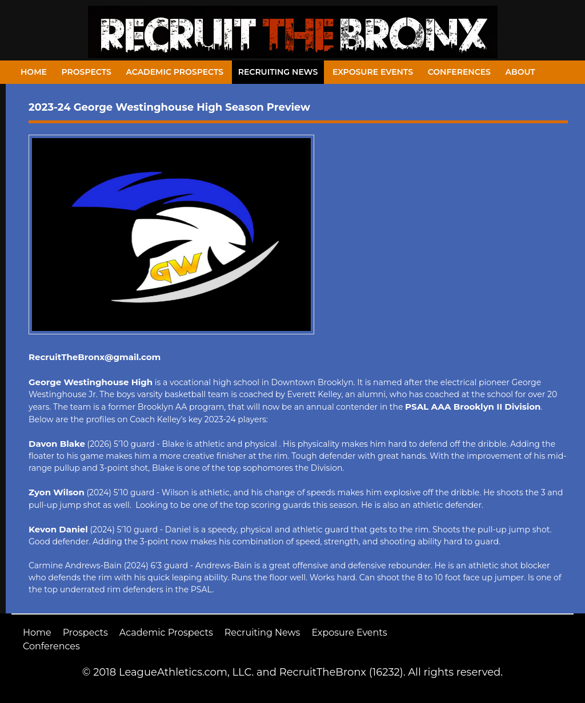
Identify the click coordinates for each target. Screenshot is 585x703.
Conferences (459, 72)
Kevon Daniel (58, 529)
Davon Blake (57, 443)
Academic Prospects (174, 72)
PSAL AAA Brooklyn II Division (472, 406)
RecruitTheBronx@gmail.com (95, 357)
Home (34, 72)
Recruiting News (278, 72)
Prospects (86, 72)
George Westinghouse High (91, 382)
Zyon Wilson (57, 492)
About (520, 72)
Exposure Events (372, 72)
